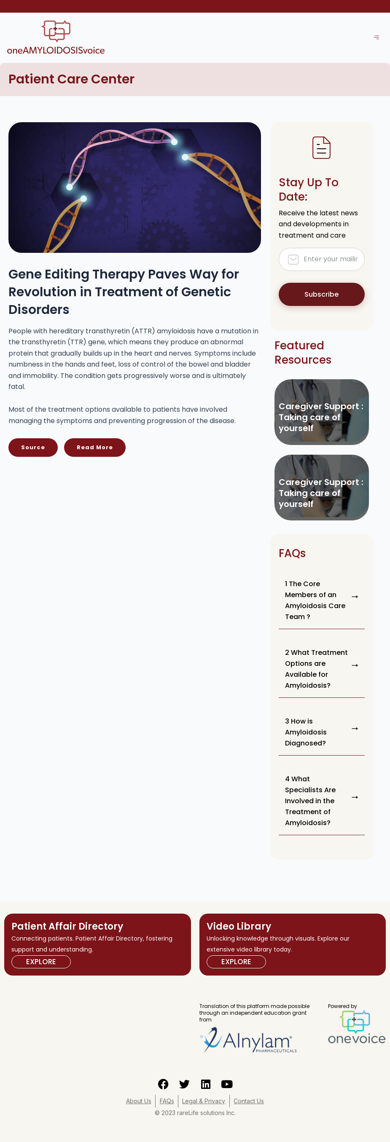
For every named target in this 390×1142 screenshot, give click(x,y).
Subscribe (321, 294)
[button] (322, 600)
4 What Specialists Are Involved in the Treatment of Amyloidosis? (310, 801)
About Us (138, 1100)
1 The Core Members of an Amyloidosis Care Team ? (315, 600)
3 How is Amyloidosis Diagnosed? (306, 732)
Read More (95, 447)
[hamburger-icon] (376, 37)
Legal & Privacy (204, 1100)
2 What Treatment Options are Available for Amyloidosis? (316, 669)
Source (33, 447)
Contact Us (249, 1100)
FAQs (166, 1100)
